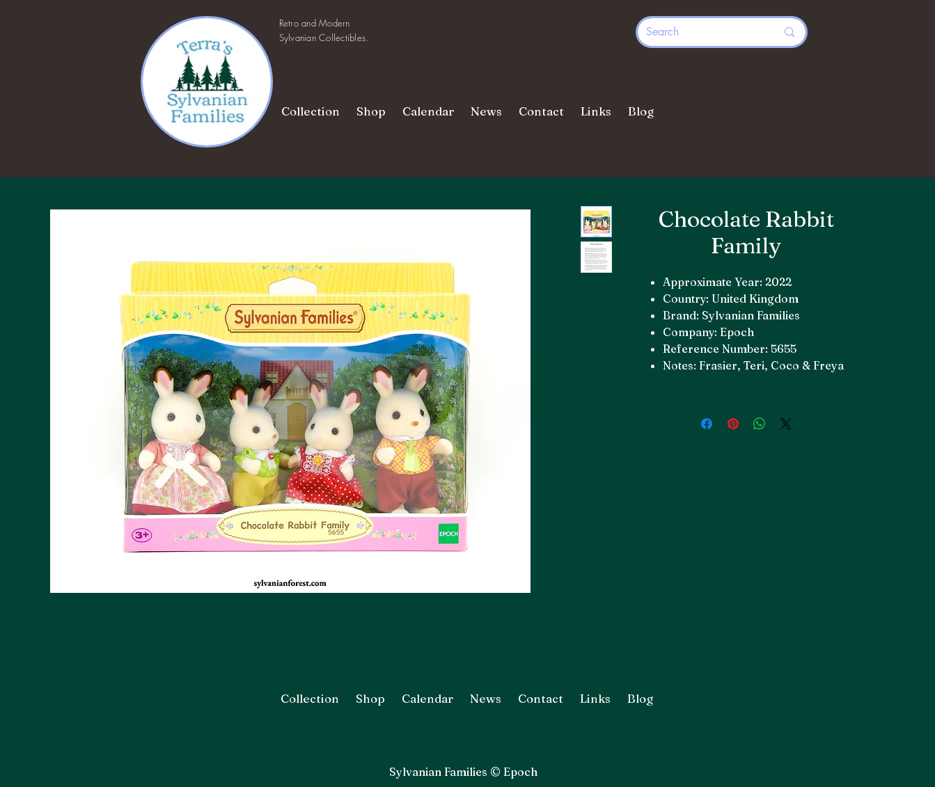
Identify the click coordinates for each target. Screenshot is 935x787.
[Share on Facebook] (706, 423)
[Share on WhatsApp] (759, 423)
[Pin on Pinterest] (733, 423)
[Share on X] (786, 423)
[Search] (701, 32)
